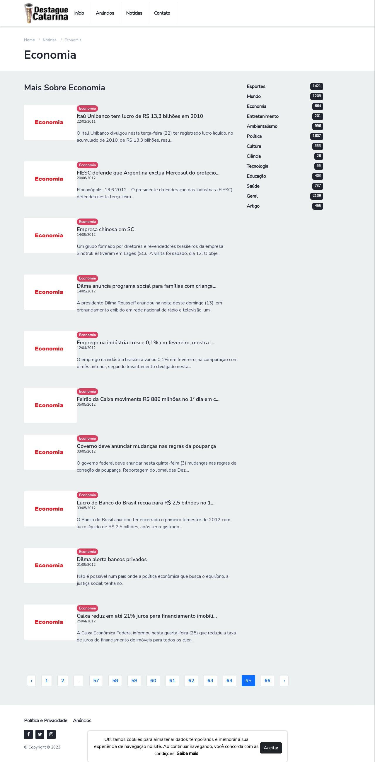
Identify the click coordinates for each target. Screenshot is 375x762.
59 (134, 681)
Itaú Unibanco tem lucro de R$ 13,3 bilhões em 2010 (140, 116)
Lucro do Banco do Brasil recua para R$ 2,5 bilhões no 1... (145, 502)
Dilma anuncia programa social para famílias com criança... (147, 285)
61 (172, 681)
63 (210, 681)
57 (96, 681)
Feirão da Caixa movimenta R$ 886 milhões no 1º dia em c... (148, 399)
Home (29, 40)
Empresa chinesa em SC (105, 229)
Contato (162, 13)
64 (229, 681)
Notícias (134, 13)
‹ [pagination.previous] (31, 681)
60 (153, 681)
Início (79, 13)
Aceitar (271, 748)
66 (267, 681)
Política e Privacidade (45, 720)
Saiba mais (187, 753)
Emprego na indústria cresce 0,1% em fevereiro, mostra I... (146, 342)
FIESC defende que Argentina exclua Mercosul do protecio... (148, 172)
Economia (87, 108)
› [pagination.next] (284, 681)
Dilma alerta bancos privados (112, 559)
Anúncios (105, 13)
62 (191, 681)
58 (115, 681)
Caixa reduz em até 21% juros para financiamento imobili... (147, 615)
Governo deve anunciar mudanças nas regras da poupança (146, 446)
